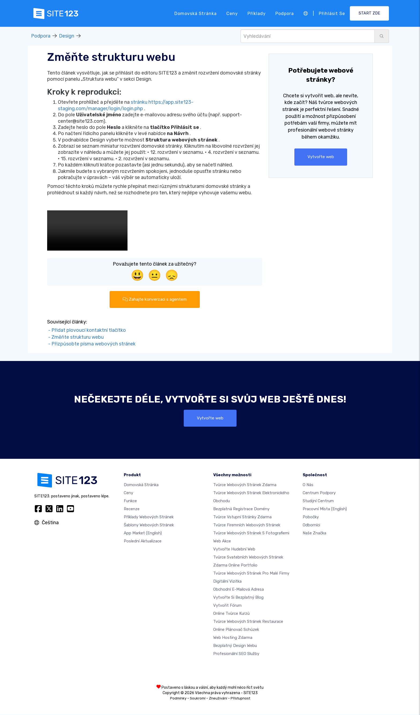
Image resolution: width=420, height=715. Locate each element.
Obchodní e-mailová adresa (238, 589)
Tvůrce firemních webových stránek (246, 525)
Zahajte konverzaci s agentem (154, 299)
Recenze (132, 509)
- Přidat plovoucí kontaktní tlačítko (86, 330)
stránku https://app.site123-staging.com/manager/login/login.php (125, 105)
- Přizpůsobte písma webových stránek (91, 344)
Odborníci (311, 525)
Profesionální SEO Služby (236, 654)
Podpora (284, 13)
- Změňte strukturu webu (75, 337)
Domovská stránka (195, 13)
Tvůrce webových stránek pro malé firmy (251, 573)
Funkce (130, 501)
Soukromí (197, 699)
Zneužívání (218, 699)
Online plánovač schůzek (236, 630)
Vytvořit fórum (227, 606)
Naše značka (314, 533)
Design (66, 36)
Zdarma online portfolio (235, 565)
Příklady (257, 13)
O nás (308, 485)
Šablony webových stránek (149, 525)
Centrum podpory (319, 493)
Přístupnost (240, 699)
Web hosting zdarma (232, 638)
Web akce (222, 541)
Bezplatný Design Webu (235, 646)
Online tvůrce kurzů (231, 614)
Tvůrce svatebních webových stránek (248, 557)
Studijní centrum (318, 501)
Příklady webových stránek (149, 517)
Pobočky (311, 517)
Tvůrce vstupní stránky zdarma (242, 517)
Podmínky (178, 699)
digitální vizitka (227, 581)
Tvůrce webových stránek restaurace (248, 622)
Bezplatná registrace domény (241, 509)
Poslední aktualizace (143, 541)
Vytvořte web (321, 156)
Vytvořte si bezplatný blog (238, 597)
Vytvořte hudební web (234, 549)
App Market (143, 533)
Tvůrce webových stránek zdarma (244, 485)
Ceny (232, 13)
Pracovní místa (325, 509)
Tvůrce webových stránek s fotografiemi (251, 533)
